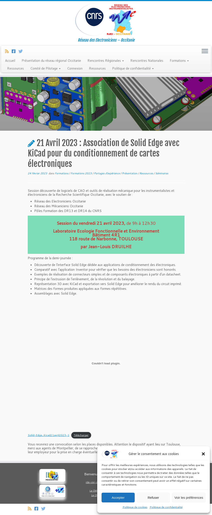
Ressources (15, 68)
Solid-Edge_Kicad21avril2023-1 (48, 435)
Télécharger (81, 435)
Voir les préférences (188, 497)
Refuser (153, 497)
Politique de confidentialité (166, 507)
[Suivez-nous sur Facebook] (15, 51)
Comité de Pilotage (45, 68)
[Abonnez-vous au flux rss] (8, 51)
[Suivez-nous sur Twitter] (22, 51)
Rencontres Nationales (146, 60)
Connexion (75, 68)
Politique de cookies (135, 507)
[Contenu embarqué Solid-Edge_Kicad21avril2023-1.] (106, 363)
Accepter (118, 497)
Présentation (130, 173)
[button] (203, 454)
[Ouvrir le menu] (205, 51)
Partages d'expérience (107, 173)
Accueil (10, 60)
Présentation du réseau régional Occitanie (51, 60)
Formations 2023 (81, 173)
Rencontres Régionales (105, 60)
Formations (179, 60)
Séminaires (161, 173)
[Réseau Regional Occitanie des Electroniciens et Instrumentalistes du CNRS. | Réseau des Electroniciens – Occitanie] (106, 19)
